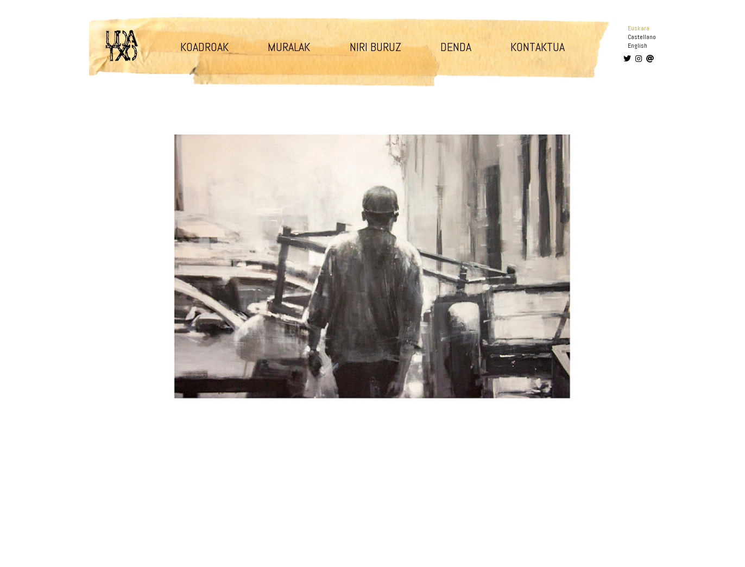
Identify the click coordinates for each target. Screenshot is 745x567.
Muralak (289, 46)
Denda (455, 46)
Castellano (642, 37)
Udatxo (121, 45)
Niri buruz (375, 46)
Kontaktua (537, 46)
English (637, 45)
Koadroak (204, 46)
